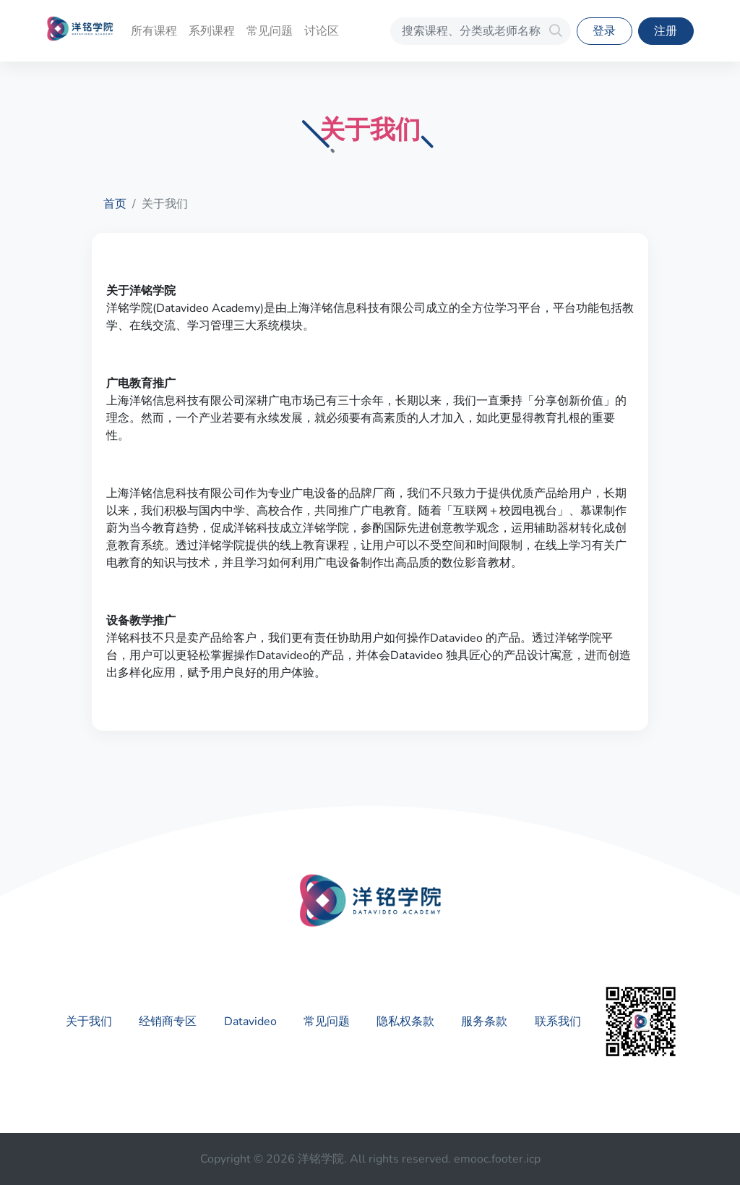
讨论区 (321, 31)
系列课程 (212, 31)
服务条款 (484, 1021)
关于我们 (89, 1021)
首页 (114, 204)
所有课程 (154, 31)
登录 (604, 31)
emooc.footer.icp (497, 1159)
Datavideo (250, 1021)
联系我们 (558, 1021)
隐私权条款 (405, 1021)
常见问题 (269, 31)
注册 (665, 31)
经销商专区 (168, 1021)
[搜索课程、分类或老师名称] (480, 31)
